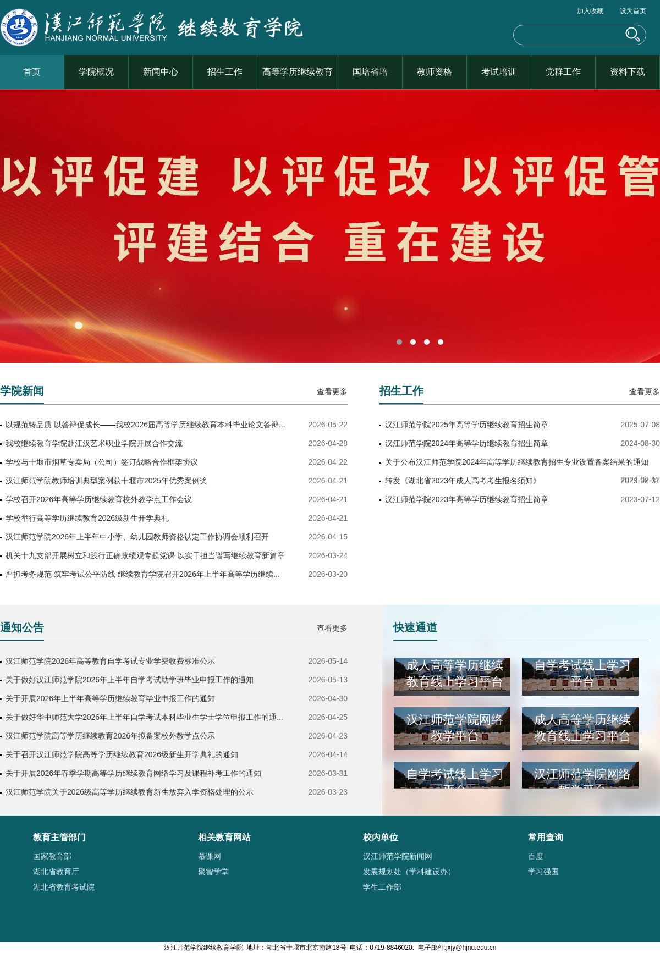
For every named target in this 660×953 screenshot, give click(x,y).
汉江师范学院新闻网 (397, 856)
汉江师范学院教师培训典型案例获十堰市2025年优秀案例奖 (106, 480)
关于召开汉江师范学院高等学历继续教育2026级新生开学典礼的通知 (122, 754)
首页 (32, 71)
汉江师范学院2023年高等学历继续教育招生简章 (466, 499)
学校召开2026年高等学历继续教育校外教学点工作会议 (99, 499)
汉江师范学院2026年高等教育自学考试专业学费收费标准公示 (110, 661)
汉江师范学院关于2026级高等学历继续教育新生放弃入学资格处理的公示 (130, 791)
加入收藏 (590, 11)
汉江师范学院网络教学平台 (454, 729)
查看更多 (332, 391)
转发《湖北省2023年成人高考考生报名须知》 (463, 480)
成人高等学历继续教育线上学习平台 (454, 675)
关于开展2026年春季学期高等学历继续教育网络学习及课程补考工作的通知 (133, 773)
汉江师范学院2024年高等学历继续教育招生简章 (466, 443)
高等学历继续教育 (297, 71)
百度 (535, 856)
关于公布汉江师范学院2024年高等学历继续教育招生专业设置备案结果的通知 (516, 462)
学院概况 (96, 71)
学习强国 (543, 871)
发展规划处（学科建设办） (409, 871)
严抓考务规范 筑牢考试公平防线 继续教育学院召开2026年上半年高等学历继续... (143, 574)
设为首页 (633, 11)
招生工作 (225, 71)
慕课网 (209, 856)
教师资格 (434, 71)
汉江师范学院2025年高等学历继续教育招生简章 (466, 424)
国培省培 (370, 71)
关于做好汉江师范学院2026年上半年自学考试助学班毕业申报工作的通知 (130, 679)
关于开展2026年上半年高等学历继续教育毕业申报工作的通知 (110, 698)
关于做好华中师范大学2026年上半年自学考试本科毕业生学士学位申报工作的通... (144, 717)
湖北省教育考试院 (64, 887)
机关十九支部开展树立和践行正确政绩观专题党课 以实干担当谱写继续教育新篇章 (145, 555)
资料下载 (627, 71)
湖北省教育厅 (56, 871)
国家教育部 (52, 856)
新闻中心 (160, 71)
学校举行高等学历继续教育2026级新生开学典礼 (87, 518)
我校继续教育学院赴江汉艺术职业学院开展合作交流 (94, 443)
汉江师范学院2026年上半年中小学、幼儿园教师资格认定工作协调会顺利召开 (137, 536)
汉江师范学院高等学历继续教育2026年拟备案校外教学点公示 (110, 735)
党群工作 (563, 71)
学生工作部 (382, 887)
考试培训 (498, 71)
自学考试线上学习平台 (582, 675)
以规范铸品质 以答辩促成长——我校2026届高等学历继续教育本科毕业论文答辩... (145, 424)
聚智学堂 (213, 871)
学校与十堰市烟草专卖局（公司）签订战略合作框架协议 (102, 462)
